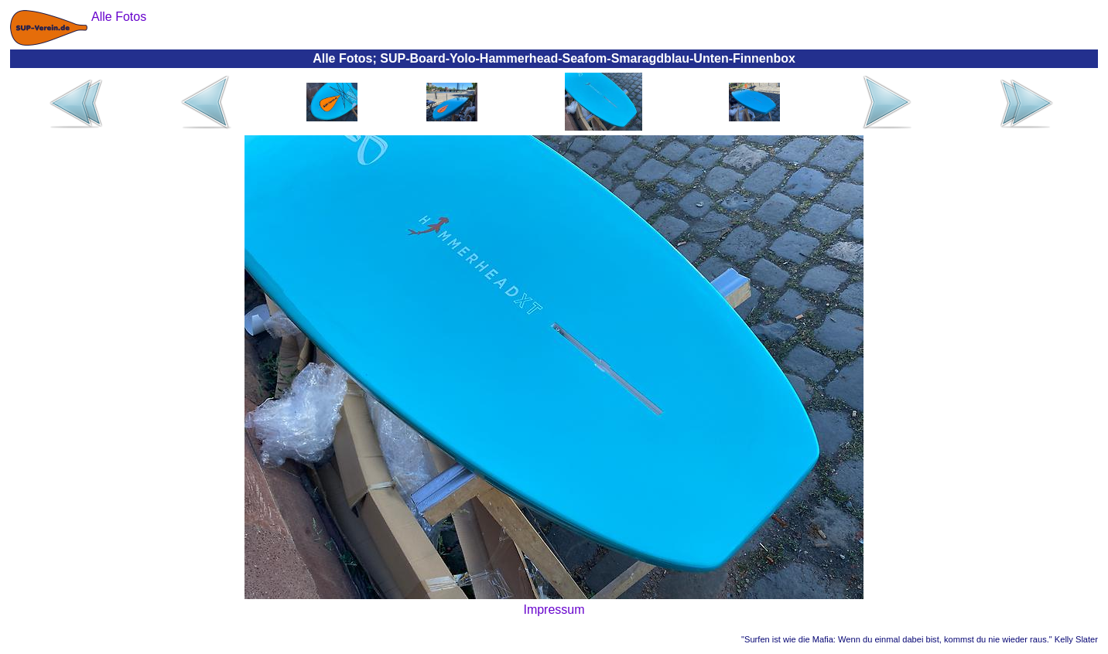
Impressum (553, 609)
